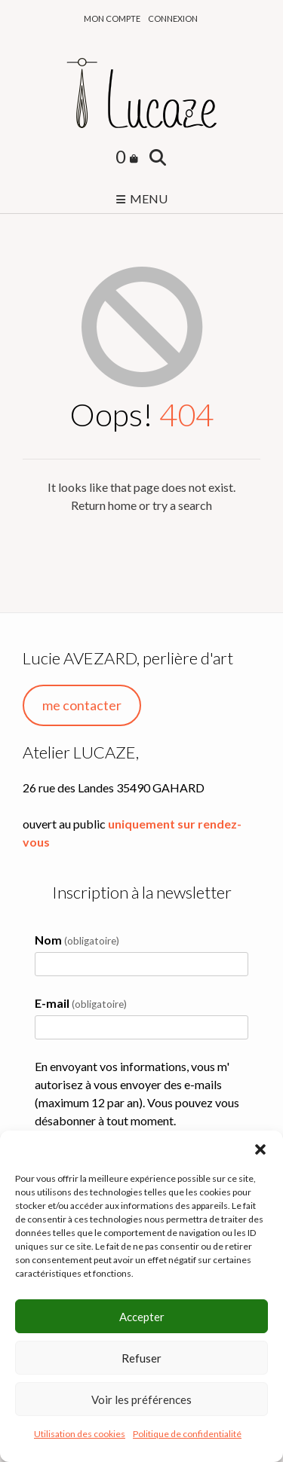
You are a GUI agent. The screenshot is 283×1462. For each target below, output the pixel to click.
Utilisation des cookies (79, 1433)
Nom (77, 939)
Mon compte (112, 18)
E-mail (81, 1003)
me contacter (82, 705)
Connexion (173, 18)
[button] (260, 1149)
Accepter (142, 1316)
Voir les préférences (141, 1399)
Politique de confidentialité (187, 1433)
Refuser (141, 1358)
